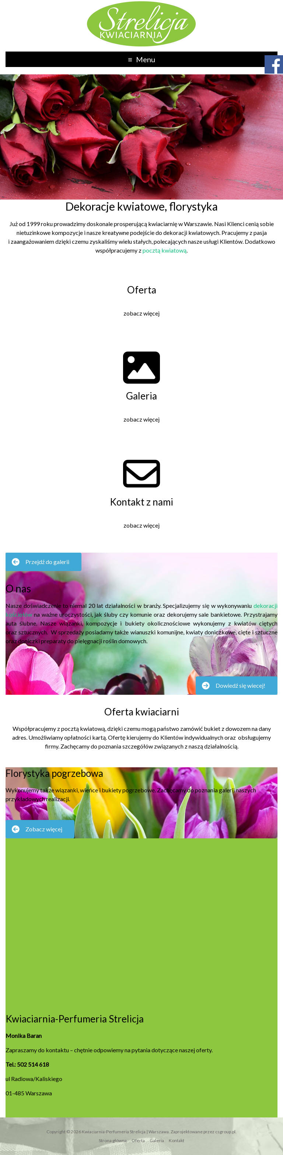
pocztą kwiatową (164, 250)
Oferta (138, 1140)
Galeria (157, 1140)
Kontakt (176, 1140)
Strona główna (113, 1140)
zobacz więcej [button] (141, 313)
